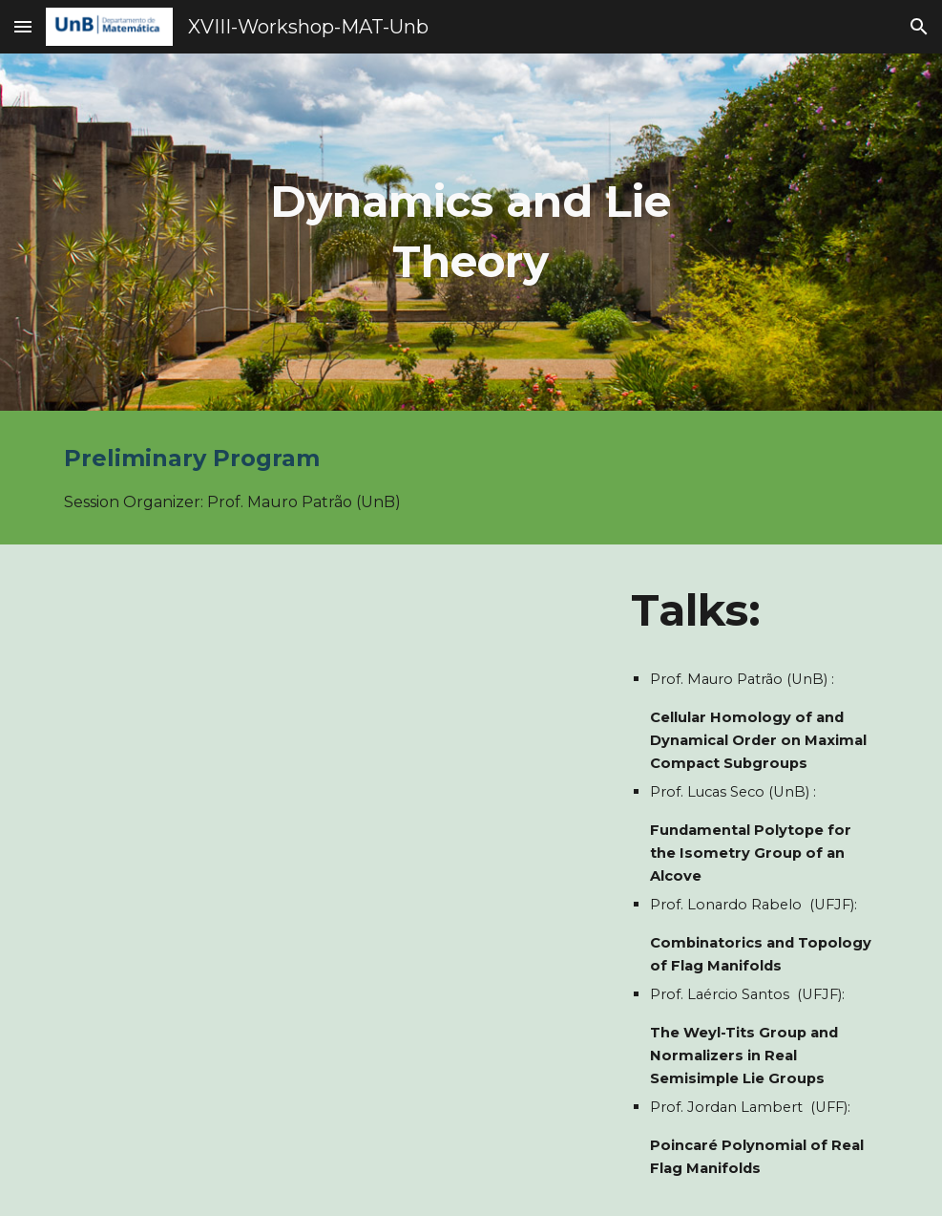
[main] (471, 231)
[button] (23, 26)
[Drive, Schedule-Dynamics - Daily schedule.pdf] (329, 784)
